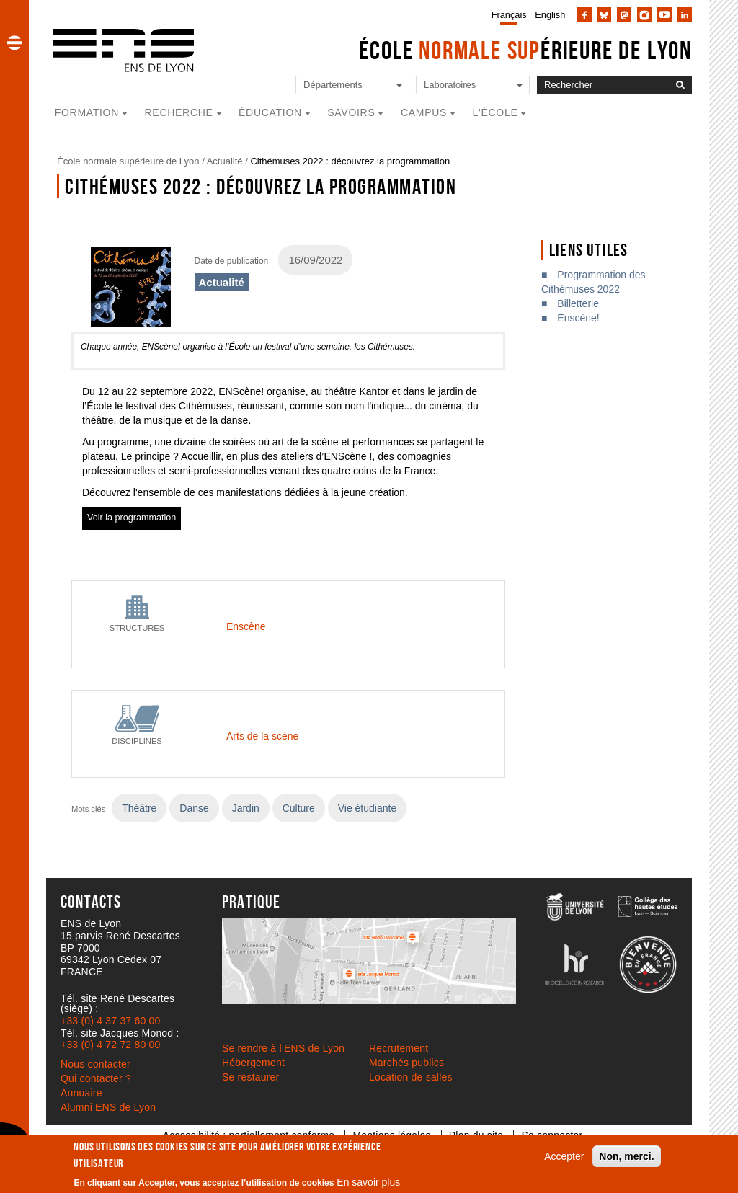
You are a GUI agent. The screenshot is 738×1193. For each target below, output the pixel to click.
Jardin (245, 808)
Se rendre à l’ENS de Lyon (283, 1048)
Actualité (225, 161)
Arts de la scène (262, 736)
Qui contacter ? (96, 1078)
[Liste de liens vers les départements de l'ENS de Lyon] (352, 85)
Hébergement (253, 1062)
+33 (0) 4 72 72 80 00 (110, 1044)
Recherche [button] (179, 112)
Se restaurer (250, 1077)
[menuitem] (506, 14)
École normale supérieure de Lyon (128, 161)
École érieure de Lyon (525, 50)
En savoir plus (368, 1182)
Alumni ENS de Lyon (108, 1107)
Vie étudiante (367, 808)
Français (509, 14)
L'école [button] (495, 112)
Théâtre (139, 808)
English (550, 14)
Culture (299, 808)
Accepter (564, 1156)
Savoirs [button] (351, 112)
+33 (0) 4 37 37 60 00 (110, 1020)
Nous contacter (95, 1064)
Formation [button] (87, 112)
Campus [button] (424, 112)
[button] (14, 42)
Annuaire (81, 1093)
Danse (193, 808)
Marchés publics (406, 1062)
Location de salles (411, 1077)
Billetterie (578, 303)
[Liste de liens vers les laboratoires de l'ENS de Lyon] (473, 85)
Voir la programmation (131, 518)
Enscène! (578, 318)
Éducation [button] (270, 112)
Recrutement (398, 1048)
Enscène (245, 626)
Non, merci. (626, 1156)
